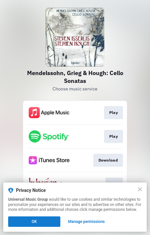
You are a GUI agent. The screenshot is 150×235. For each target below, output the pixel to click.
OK (34, 221)
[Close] (140, 189)
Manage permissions (86, 221)
